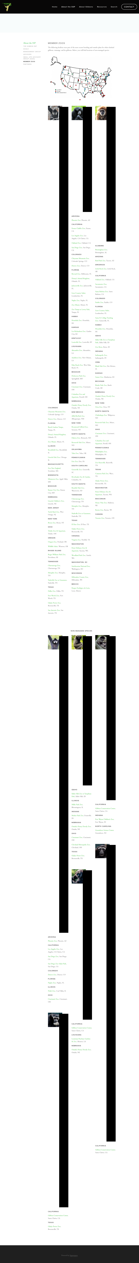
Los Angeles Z (53, 949)
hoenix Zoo (77, 220)
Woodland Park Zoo (78, 555)
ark (73, 796)
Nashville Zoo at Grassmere (57, 580)
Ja (72, 286)
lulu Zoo (79, 320)
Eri (73, 461)
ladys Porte (53, 603)
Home (54, 7)
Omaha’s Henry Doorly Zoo (104, 396)
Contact (129, 7)
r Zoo (59, 603)
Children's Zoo (58, 501)
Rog (49, 554)
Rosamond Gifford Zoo (80, 427)
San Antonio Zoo (54, 610)
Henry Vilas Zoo (101, 503)
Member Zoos (29, 61)
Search (114, 7)
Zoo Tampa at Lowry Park (80, 309)
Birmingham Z (100, 250)
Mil (73, 577)
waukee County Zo (80, 577)
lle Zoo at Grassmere (83, 513)
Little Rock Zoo (100, 269)
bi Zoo (52, 991)
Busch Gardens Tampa (55, 427)
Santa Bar (98, 291)
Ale (73, 350)
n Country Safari (79, 293)
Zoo (57, 956)
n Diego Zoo (77, 247)
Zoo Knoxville (100, 462)
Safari (55, 546)
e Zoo (76, 461)
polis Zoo (103, 355)
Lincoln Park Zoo (54, 457)
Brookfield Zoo (53, 450)
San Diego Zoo (53, 964)
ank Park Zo (101, 366)
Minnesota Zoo (53, 479)
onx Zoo (53, 523)
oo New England (54, 468)
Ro (96, 422)
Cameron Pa (99, 473)
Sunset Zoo (99, 377)
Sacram (97, 284)
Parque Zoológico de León (80, 588)
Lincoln (50, 501)
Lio (73, 293)
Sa (72, 247)
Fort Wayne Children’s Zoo (104, 819)
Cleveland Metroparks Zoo (81, 845)
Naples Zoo (75, 300)
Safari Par (61, 964)
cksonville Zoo (78, 286)
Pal (73, 365)
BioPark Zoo (80, 416)
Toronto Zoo (99, 518)
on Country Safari (103, 310)
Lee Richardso (76, 331)
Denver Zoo (52, 419)
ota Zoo (77, 438)
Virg (73, 540)
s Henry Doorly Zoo (84, 826)
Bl (96, 366)
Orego (50, 542)
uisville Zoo (77, 342)
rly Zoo (88, 405)
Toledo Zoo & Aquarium (56, 531)
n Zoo (54, 542)
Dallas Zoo (51, 591)
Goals (26, 49)
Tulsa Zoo (75, 453)
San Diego (52, 956)
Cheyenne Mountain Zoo (56, 412)
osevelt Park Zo (102, 422)
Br (49, 523)
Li (96, 310)
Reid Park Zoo (100, 261)
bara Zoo (105, 291)
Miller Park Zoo (77, 804)
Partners (27, 64)
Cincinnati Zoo (77, 387)
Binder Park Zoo (101, 385)
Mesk (73, 815)
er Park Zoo (79, 815)
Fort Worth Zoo (53, 595)
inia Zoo (78, 540)
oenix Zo (53, 941)
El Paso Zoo (76, 524)
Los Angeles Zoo (77, 236)
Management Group (32, 52)
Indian (97, 355)
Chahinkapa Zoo (101, 415)
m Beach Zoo (78, 365)
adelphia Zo (102, 452)
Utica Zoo (98, 407)
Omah (74, 826)
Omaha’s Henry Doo (79, 405)
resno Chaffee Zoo (78, 228)
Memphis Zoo (53, 573)
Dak (73, 438)
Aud (73, 358)
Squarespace (74, 1255)
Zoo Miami (52, 442)
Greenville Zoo (77, 469)
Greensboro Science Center (104, 830)
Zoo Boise (98, 347)
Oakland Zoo (76, 243)
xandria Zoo (78, 350)
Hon (73, 320)
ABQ (74, 416)
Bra (73, 488)
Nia (49, 991)
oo (106, 250)
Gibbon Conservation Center (58, 1215)
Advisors (27, 54)
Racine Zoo (99, 510)
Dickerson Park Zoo (78, 376)
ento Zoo (103, 284)
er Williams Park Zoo (58, 554)
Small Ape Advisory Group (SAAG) (32, 58)
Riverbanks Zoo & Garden (81, 477)
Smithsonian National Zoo (81, 566)
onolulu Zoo (101, 329)
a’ (76, 826)
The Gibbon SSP (30, 46)
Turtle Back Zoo (53, 512)
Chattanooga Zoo (54, 565)
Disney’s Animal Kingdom (57, 434)
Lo (72, 342)
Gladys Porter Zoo (78, 529)
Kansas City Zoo (53, 490)
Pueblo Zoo (99, 302)
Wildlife (50, 546)
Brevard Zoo (76, 274)
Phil (96, 452)
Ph (49, 941)
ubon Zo (77, 358)
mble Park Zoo (79, 488)
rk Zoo (106, 473)
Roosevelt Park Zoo (78, 442)
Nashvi (74, 513)
